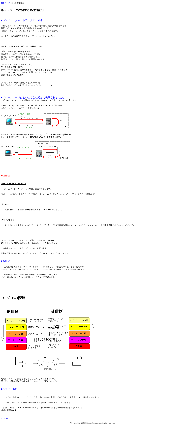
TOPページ (5, 3)
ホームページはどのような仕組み (24, 97)
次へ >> (4, 417)
